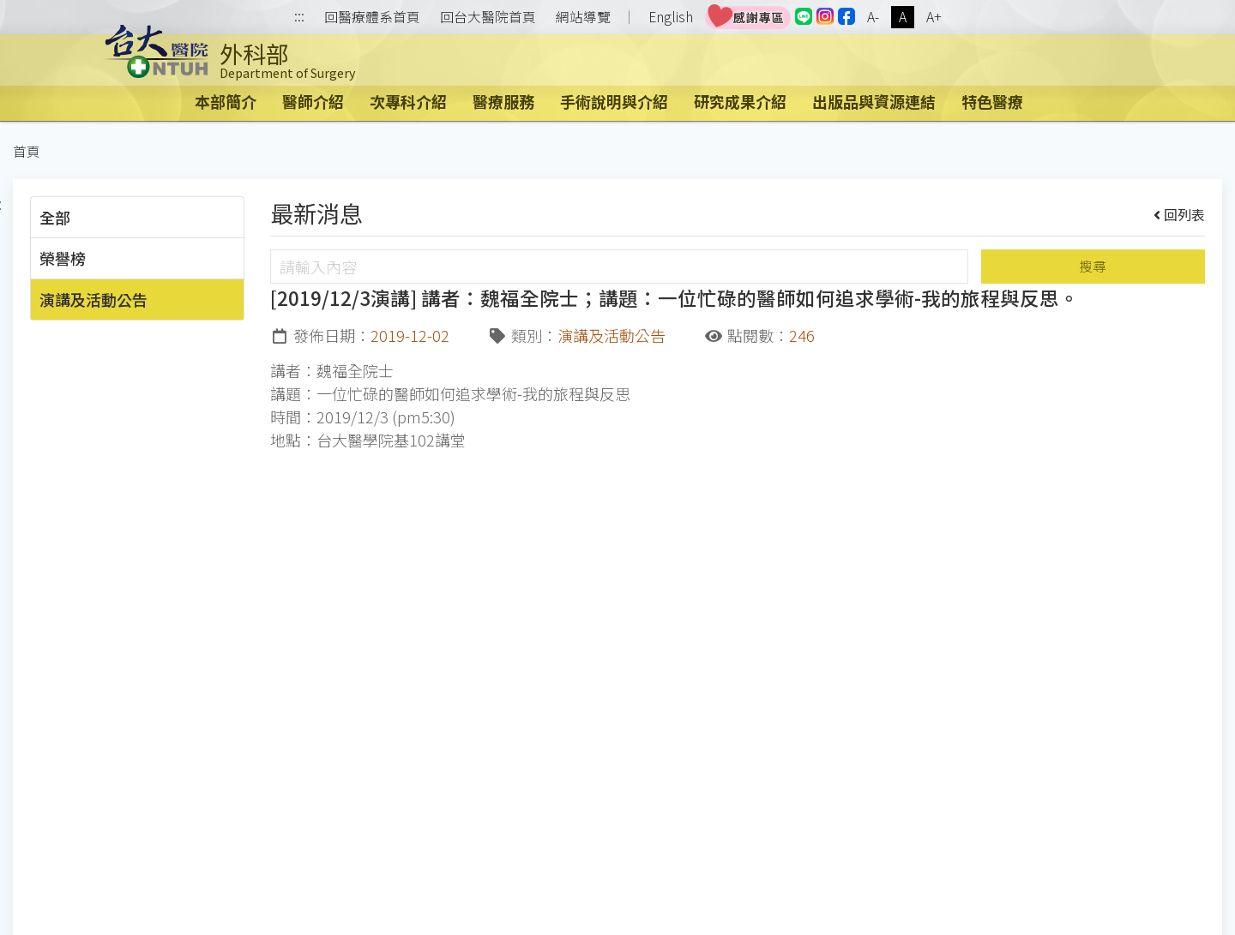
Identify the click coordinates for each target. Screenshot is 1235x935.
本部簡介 (225, 101)
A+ (934, 17)
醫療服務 (503, 101)
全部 (54, 217)
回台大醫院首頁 (488, 17)
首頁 (26, 151)
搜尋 (1092, 266)
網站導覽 (583, 17)
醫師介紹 (313, 101)
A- (873, 17)
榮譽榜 (62, 258)
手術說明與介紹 (614, 101)
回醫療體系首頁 (372, 17)
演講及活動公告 (93, 299)
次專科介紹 (408, 101)
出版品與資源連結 (874, 101)
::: (299, 17)
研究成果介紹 (740, 101)
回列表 (1180, 214)
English (670, 17)
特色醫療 (992, 101)
